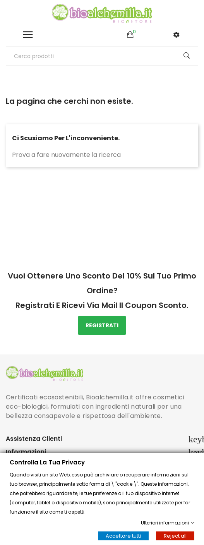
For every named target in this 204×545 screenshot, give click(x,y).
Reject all (175, 536)
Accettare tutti (123, 536)
